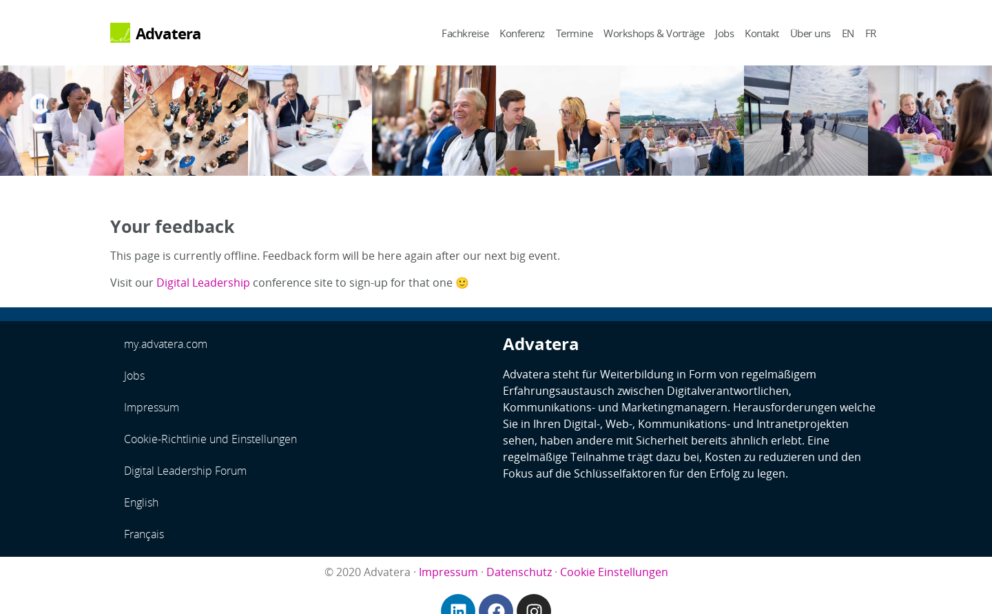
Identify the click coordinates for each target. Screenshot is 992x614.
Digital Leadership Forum (185, 470)
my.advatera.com (165, 343)
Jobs (724, 33)
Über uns (810, 33)
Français (144, 534)
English (141, 502)
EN (848, 33)
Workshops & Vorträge (653, 33)
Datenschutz (519, 572)
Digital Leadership (203, 282)
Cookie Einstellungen (614, 572)
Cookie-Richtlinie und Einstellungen (210, 439)
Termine (574, 33)
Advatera (168, 33)
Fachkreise (465, 33)
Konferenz (522, 33)
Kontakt (762, 33)
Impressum (151, 407)
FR (870, 33)
